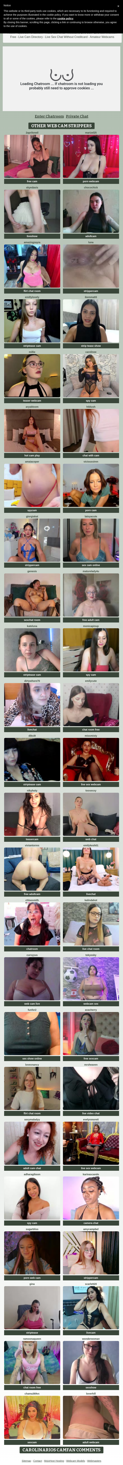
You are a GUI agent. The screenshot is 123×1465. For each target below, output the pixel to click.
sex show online (32, 1058)
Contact (37, 1460)
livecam (90, 1332)
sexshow (91, 1387)
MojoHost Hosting (54, 1460)
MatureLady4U (91, 571)
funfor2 (32, 1009)
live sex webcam (91, 784)
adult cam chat (32, 1168)
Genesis (32, 571)
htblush (90, 406)
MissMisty (91, 735)
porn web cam (32, 1277)
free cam (32, 181)
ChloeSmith (32, 900)
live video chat (90, 1113)
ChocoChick (91, 187)
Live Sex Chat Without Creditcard (66, 36)
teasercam (32, 839)
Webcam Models (75, 1460)
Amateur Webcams (102, 36)
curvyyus (32, 955)
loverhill (91, 1393)
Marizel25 (91, 132)
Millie (32, 352)
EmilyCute (91, 680)
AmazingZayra (32, 242)
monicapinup (91, 626)
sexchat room (32, 620)
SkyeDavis (32, 187)
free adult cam (90, 620)
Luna (91, 242)
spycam (32, 510)
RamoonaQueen (32, 1338)
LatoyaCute (91, 516)
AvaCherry (91, 1009)
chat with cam (91, 455)
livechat (32, 729)
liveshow (32, 236)
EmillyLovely (32, 297)
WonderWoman (91, 1338)
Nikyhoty (32, 790)
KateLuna (32, 626)
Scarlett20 (91, 1284)
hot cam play (32, 455)
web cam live (32, 1003)
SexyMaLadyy (32, 1119)
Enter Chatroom (49, 116)
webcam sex (90, 1003)
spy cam (91, 400)
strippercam (91, 291)
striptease (32, 1332)
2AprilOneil (32, 132)
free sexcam (91, 1058)
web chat (91, 839)
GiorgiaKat (32, 516)
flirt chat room (32, 291)
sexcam (32, 1442)
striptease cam (32, 345)
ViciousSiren (91, 461)
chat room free (91, 729)
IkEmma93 (91, 297)
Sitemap (26, 1460)
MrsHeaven (91, 1064)
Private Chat (77, 116)
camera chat (91, 1223)
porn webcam (91, 181)
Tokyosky (90, 955)
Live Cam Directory (30, 36)
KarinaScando (91, 1174)
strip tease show (91, 345)
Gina (32, 1284)
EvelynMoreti (91, 1119)
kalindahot (91, 900)
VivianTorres (32, 845)
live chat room (90, 948)
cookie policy (65, 18)
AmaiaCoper (32, 461)
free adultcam (32, 894)
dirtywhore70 (32, 680)
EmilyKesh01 (90, 845)
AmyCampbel (91, 1229)
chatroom (32, 948)
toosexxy (90, 790)
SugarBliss (32, 1229)
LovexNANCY (32, 1064)
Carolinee (90, 352)
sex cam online (91, 565)
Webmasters (94, 1460)
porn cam (91, 510)
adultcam (90, 236)
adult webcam (91, 1442)
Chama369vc (32, 1393)
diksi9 (32, 735)
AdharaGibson (32, 1174)
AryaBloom (32, 406)
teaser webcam (32, 400)
